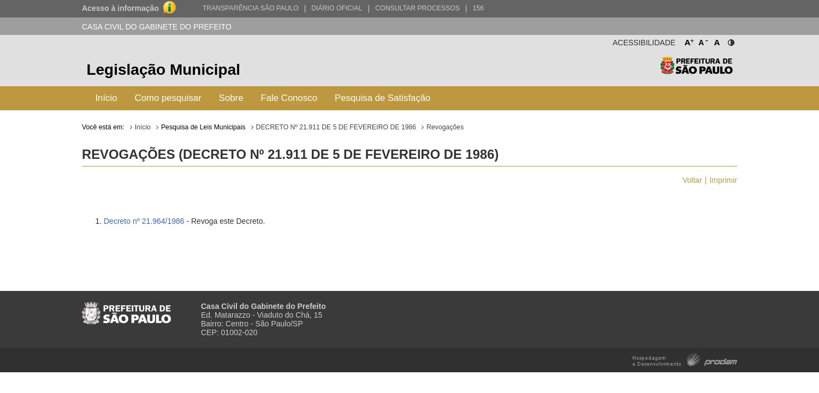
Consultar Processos (417, 8)
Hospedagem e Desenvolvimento (685, 359)
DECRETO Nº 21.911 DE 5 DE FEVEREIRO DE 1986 (336, 127)
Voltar (692, 180)
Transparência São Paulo (251, 8)
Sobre (231, 98)
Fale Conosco (289, 98)
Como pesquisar (168, 98)
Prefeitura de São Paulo (696, 71)
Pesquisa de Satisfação (382, 98)
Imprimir (723, 180)
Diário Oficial (336, 8)
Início (106, 98)
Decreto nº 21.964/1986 (144, 221)
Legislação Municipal (163, 69)
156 (478, 8)
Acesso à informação (120, 8)
